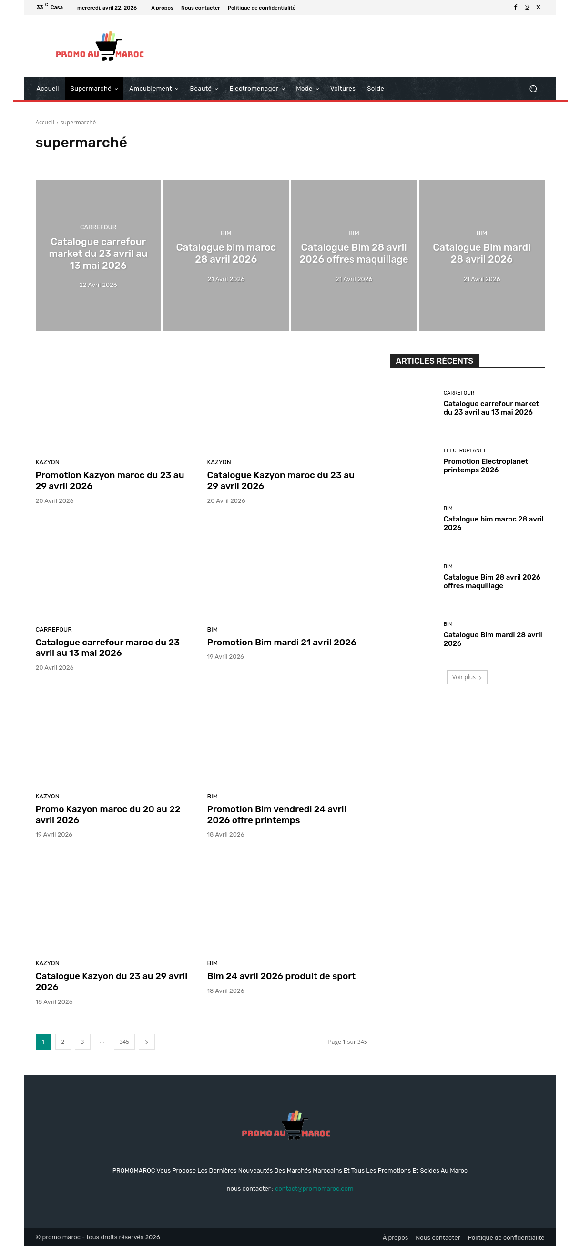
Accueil (45, 122)
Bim (226, 234)
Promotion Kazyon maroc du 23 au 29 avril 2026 (110, 480)
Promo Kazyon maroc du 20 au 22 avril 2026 (108, 815)
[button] (533, 89)
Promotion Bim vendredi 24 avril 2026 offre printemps (276, 815)
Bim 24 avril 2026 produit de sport (281, 975)
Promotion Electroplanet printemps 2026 (486, 465)
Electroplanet (465, 450)
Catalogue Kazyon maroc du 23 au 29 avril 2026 (281, 480)
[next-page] (147, 1042)
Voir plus (467, 677)
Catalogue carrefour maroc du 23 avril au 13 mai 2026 (108, 648)
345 (125, 1042)
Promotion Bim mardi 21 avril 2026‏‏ (281, 642)
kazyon (48, 462)
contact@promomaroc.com (314, 1188)
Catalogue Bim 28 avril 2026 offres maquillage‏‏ (492, 581)
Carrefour (98, 228)
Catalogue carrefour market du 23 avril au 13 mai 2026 (491, 408)
